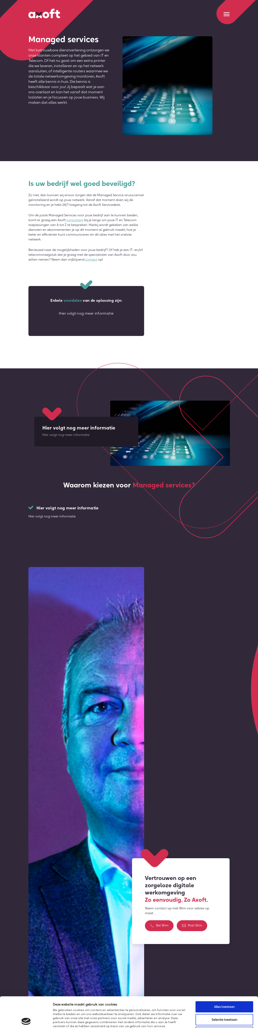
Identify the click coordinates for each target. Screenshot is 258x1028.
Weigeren (224, 1002)
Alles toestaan (224, 976)
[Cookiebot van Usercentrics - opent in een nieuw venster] (26, 1020)
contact (91, 259)
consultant (75, 220)
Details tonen (219, 1020)
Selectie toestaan (224, 989)
